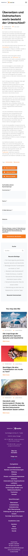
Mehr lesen (6, 341)
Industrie (14, 478)
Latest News (7, 28)
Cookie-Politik (14, 551)
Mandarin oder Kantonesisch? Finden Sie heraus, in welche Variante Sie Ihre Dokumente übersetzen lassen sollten (14, 405)
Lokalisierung (14, 505)
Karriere (14, 524)
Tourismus (14, 492)
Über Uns (14, 451)
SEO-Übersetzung (14, 509)
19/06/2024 (7, 398)
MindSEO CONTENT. (14, 543)
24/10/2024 (7, 330)
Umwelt (14, 494)
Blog (14, 526)
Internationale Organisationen (14, 481)
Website (4, 219)
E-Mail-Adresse (7, 210)
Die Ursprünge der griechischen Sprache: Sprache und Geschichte (13, 336)
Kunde (14, 531)
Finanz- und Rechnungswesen (14, 476)
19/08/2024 (7, 364)
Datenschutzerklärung (14, 549)
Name (4, 201)
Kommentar (6, 190)
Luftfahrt (14, 483)
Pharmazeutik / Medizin (14, 485)
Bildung (14, 472)
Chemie (14, 474)
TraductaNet (5, 152)
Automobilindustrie (14, 467)
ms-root (16, 27)
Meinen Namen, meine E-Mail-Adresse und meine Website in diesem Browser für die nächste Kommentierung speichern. (13, 230)
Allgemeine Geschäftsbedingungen (14, 547)
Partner (14, 528)
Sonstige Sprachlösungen (14, 516)
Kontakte (14, 452)
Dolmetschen (5, 47)
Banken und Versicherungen (14, 469)
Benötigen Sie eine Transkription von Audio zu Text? (13, 369)
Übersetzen (15, 57)
